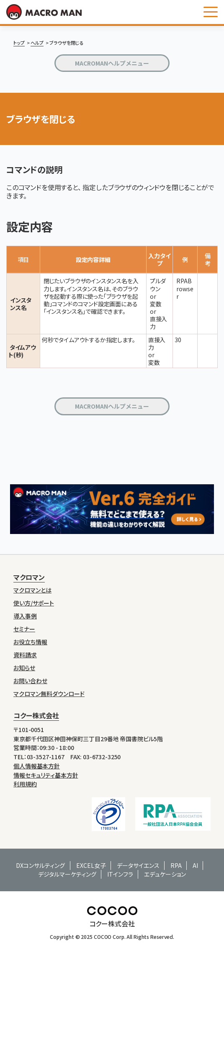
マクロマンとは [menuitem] (32, 590)
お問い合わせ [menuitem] (30, 681)
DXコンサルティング (40, 865)
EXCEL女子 (91, 865)
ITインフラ (120, 874)
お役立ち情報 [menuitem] (30, 642)
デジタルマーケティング (67, 874)
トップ (19, 42)
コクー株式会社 (36, 715)
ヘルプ (37, 42)
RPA (176, 865)
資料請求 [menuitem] (25, 655)
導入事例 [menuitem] (25, 616)
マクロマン (29, 577)
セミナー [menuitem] (24, 629)
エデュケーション (165, 874)
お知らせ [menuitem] (24, 668)
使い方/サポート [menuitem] (33, 603)
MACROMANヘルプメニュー (112, 63)
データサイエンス (138, 865)
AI (195, 865)
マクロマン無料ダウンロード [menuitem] (49, 694)
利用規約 (25, 784)
